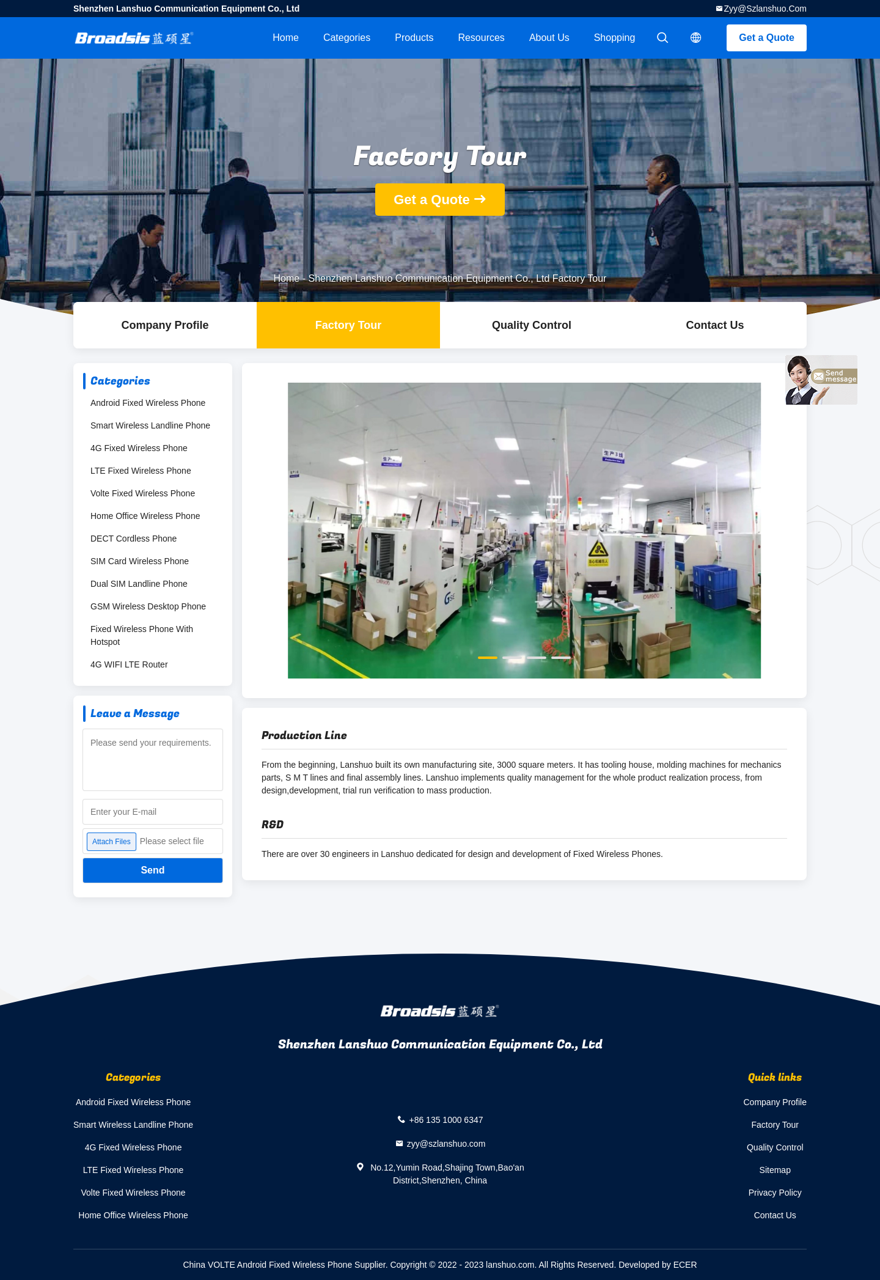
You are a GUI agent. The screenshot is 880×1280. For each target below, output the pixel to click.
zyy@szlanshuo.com (765, 8)
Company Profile (775, 1102)
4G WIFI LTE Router (129, 664)
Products (414, 37)
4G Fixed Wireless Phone (139, 448)
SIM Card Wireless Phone (139, 561)
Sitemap (775, 1170)
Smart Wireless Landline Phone (150, 425)
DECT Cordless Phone (133, 538)
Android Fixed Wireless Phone (147, 403)
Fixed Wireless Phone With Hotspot (141, 635)
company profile (164, 325)
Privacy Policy (775, 1192)
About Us (549, 37)
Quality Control (531, 325)
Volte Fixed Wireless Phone (142, 493)
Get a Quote (766, 37)
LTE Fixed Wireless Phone (140, 471)
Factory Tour (348, 325)
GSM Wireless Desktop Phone (148, 606)
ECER (685, 1265)
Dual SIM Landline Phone (139, 584)
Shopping (615, 37)
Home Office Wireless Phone (145, 516)
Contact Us (715, 325)
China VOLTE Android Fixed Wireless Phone (267, 1265)
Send (152, 870)
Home (286, 37)
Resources (481, 37)
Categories (346, 37)
